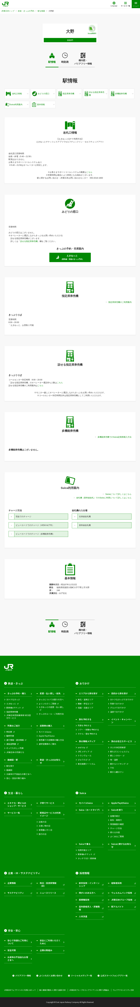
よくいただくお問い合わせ (50, 975)
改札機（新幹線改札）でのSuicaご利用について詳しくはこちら (103, 498)
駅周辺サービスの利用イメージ (50, 814)
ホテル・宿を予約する (87, 733)
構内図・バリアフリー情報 (83, 62)
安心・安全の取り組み (16, 778)
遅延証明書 (11, 744)
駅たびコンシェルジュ (119, 751)
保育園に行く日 (45, 830)
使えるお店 (115, 832)
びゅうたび (82, 759)
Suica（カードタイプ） (90, 809)
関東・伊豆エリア (85, 703)
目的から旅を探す (119, 693)
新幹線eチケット (13, 707)
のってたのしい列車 (15, 748)
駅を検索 (41, 11)
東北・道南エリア (85, 699)
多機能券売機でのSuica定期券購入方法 (114, 437)
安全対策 (11, 950)
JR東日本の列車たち (15, 752)
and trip (81, 747)
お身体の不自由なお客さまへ (19, 774)
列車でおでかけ (117, 703)
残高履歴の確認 (117, 824)
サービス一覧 (13, 812)
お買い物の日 (44, 826)
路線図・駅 (12, 759)
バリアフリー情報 (23, 975)
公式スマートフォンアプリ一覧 (114, 975)
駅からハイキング (118, 764)
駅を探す (10, 766)
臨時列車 (10, 736)
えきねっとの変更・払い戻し (51, 707)
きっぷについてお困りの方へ (51, 699)
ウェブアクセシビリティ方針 (123, 990)
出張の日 (42, 822)
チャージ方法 (116, 828)
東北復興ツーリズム (86, 764)
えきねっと (11, 703)
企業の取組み (46, 950)
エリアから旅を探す (88, 693)
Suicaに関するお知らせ (121, 845)
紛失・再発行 (116, 820)
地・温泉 (114, 759)
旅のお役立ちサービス (121, 741)
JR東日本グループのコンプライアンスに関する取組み (89, 990)
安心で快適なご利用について (17, 942)
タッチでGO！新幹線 (87, 858)
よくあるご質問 (117, 836)
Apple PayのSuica (46, 736)
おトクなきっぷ (13, 699)
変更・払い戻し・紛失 (50, 693)
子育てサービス (47, 802)
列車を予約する (84, 725)
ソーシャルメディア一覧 (81, 975)
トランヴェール (84, 755)
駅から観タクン (117, 772)
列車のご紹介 (13, 725)
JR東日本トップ (7, 11)
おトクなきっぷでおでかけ (121, 699)
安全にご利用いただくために (50, 942)
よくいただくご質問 (47, 703)
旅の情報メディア (87, 741)
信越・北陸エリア (85, 707)
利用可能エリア (84, 850)
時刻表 (65, 62)
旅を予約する (85, 719)
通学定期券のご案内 (47, 744)
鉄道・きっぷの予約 (26, 11)
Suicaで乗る (85, 843)
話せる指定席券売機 (29, 241)
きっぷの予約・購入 (16, 693)
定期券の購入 (46, 725)
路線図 (9, 770)
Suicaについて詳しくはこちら (118, 494)
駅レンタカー (116, 755)
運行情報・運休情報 (15, 740)
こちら (89, 172)
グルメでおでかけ (118, 707)
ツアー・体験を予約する (88, 729)
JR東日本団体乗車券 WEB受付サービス (18, 716)
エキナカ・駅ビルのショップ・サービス (16, 804)
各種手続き (115, 816)
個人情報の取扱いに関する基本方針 (52, 990)
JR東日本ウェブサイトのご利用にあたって (20, 990)
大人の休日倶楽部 (118, 747)
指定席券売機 (12, 712)
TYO (112, 768)
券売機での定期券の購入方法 (51, 740)
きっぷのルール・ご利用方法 (51, 714)
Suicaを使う (117, 809)
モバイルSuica (45, 732)
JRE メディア (83, 751)
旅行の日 (42, 834)
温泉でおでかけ (117, 712)
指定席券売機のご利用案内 (120, 302)
